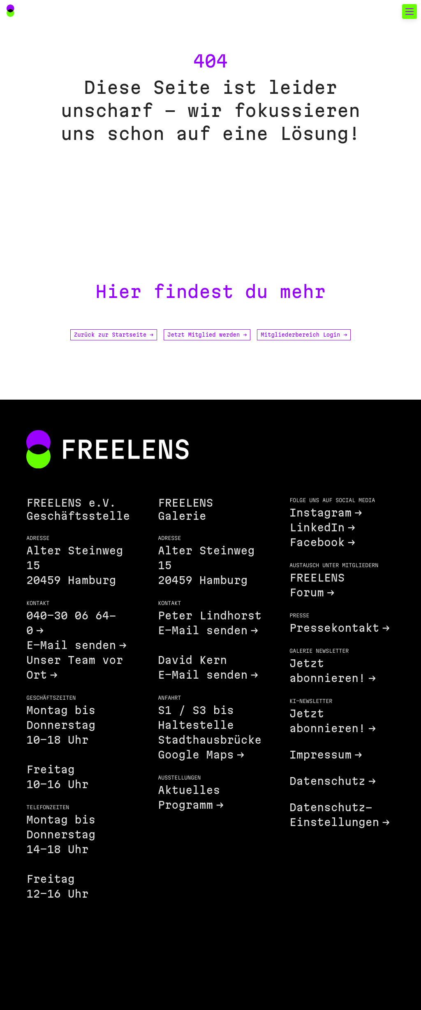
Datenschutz (327, 781)
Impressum (320, 755)
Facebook (317, 542)
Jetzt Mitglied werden (207, 334)
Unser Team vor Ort (74, 667)
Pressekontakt (334, 628)
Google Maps (196, 755)
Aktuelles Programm (189, 797)
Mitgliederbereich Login (304, 334)
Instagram (320, 513)
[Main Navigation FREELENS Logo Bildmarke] (10, 10)
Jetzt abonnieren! (327, 670)
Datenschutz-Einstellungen (334, 814)
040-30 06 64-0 (71, 623)
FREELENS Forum (317, 585)
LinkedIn (317, 527)
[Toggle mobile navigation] (409, 11)
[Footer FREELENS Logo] (107, 450)
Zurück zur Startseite (113, 334)
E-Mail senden (71, 645)
